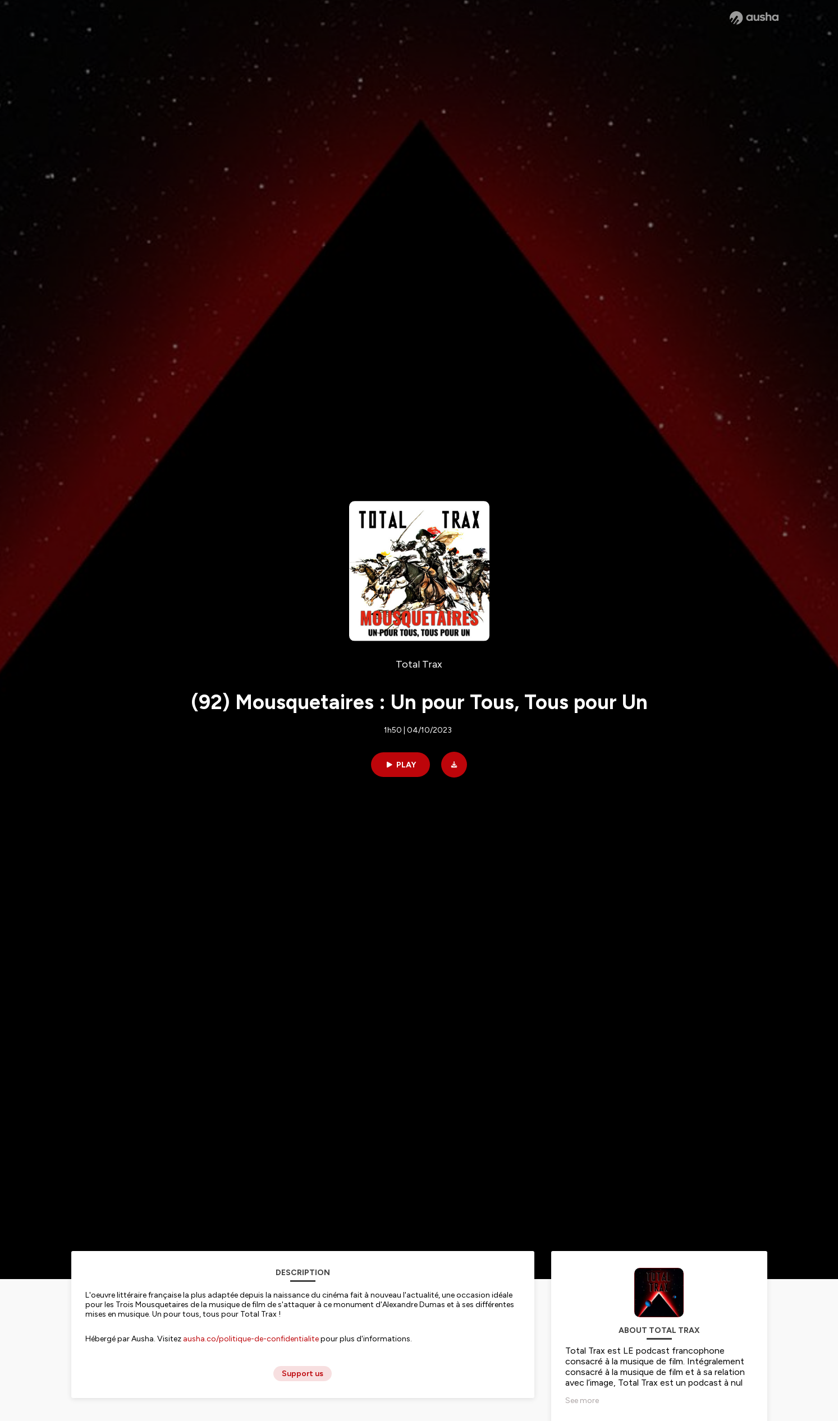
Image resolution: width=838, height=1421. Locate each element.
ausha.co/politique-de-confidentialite (251, 1339)
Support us (302, 1373)
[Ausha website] (754, 18)
